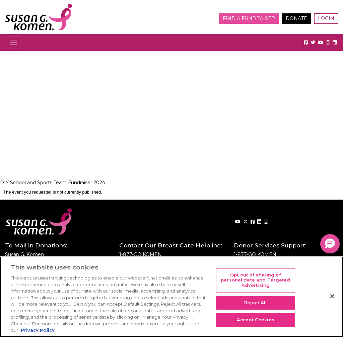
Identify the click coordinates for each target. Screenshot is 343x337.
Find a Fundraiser (249, 18)
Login (326, 18)
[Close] (332, 296)
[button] (330, 243)
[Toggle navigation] (13, 42)
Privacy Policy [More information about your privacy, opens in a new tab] (38, 330)
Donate (296, 18)
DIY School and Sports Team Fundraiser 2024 (52, 183)
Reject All (255, 302)
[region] (171, 296)
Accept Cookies (255, 320)
